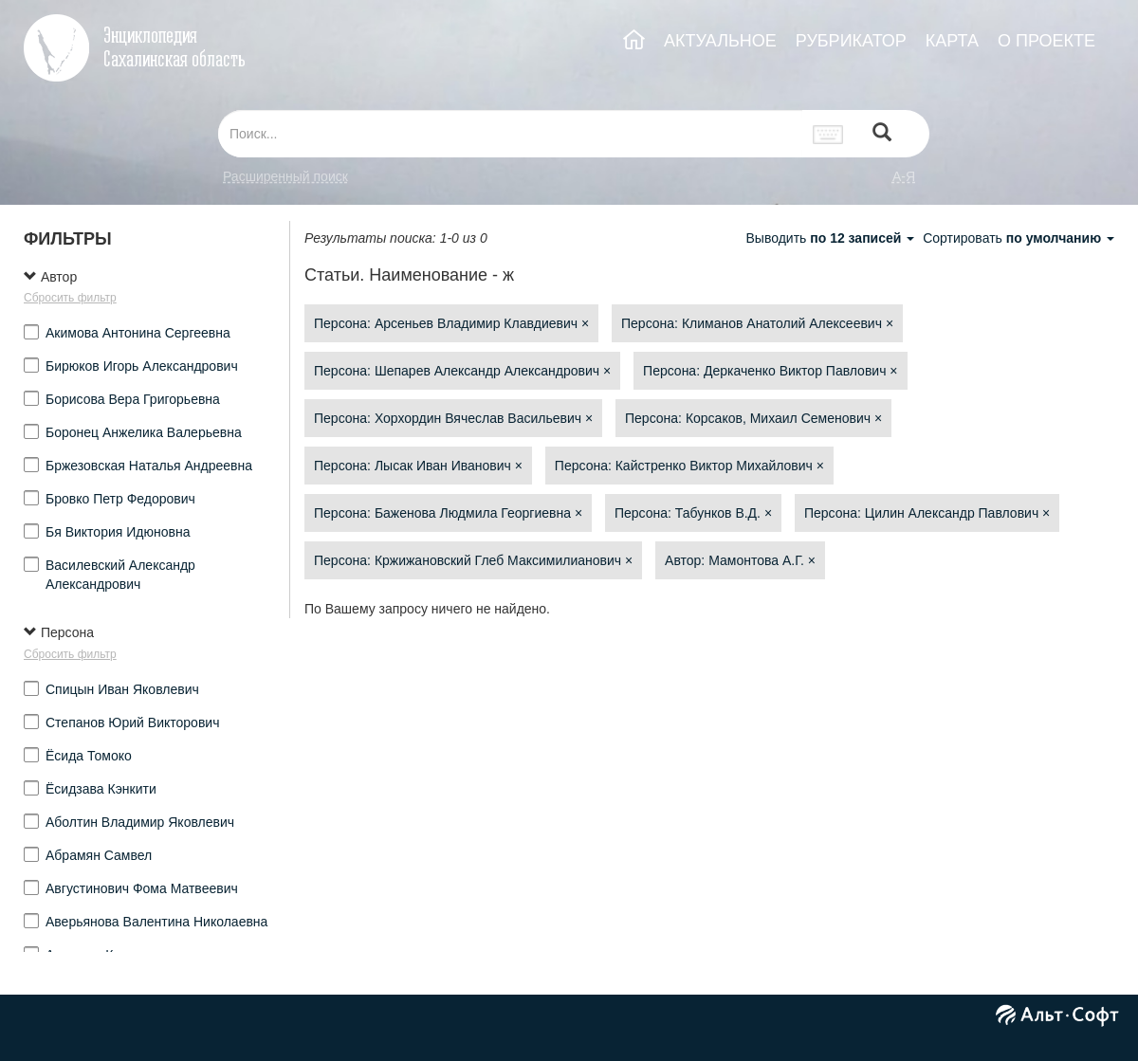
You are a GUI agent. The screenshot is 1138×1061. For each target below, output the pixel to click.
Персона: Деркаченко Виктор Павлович (770, 370)
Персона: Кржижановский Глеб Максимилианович (473, 560)
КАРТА (952, 40)
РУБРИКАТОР (851, 40)
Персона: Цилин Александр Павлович (927, 513)
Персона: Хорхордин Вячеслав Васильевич (453, 418)
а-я (903, 176)
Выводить (831, 238)
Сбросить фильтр (70, 297)
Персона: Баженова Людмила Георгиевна (448, 513)
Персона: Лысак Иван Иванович (418, 465)
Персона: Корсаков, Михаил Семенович (753, 418)
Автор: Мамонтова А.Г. (740, 560)
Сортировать (1018, 238)
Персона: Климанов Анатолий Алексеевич (757, 323)
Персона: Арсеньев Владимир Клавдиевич (451, 323)
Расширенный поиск (285, 176)
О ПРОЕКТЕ (1046, 40)
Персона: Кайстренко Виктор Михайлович (689, 465)
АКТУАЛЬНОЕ (720, 40)
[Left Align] (882, 134)
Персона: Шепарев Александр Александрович (462, 370)
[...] (510, 133)
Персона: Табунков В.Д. (693, 513)
